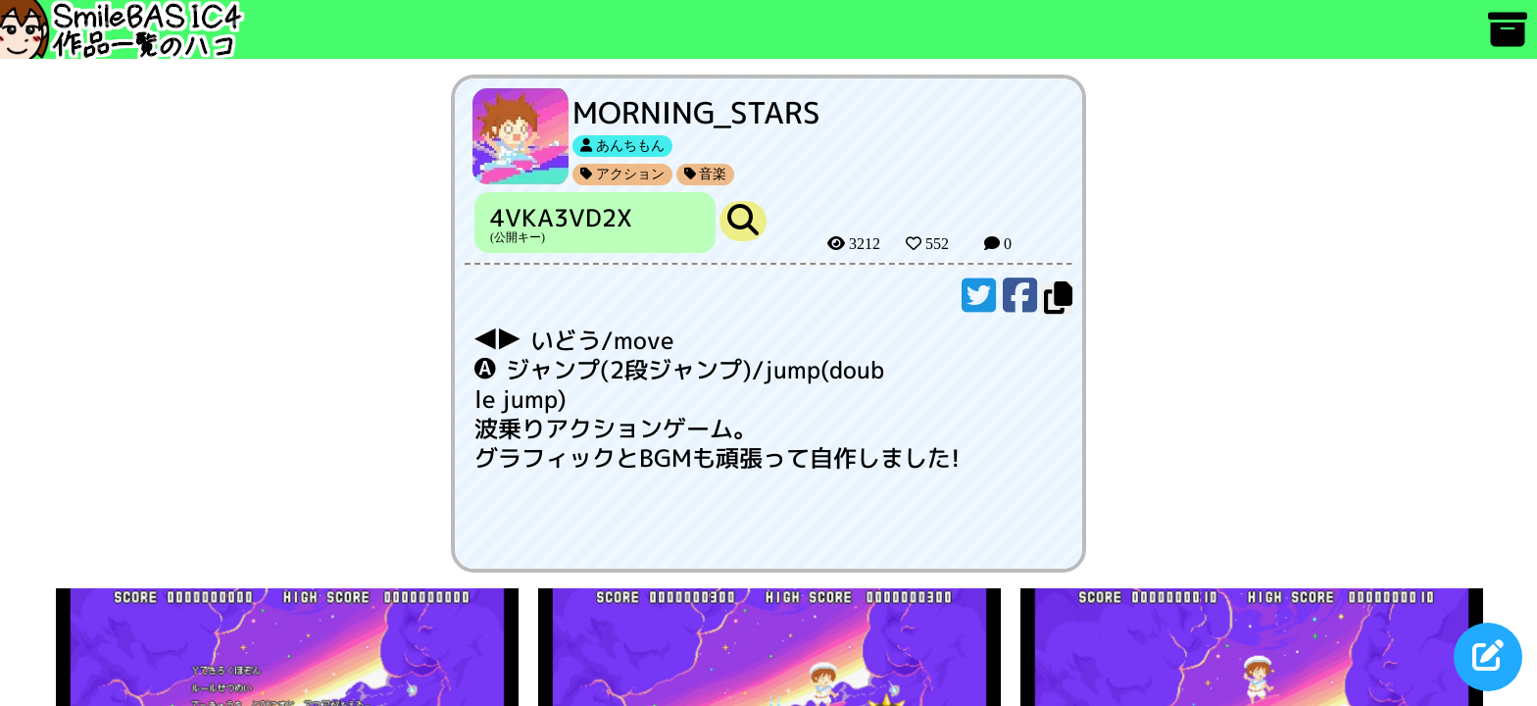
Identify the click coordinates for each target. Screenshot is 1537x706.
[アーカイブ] (1507, 38)
